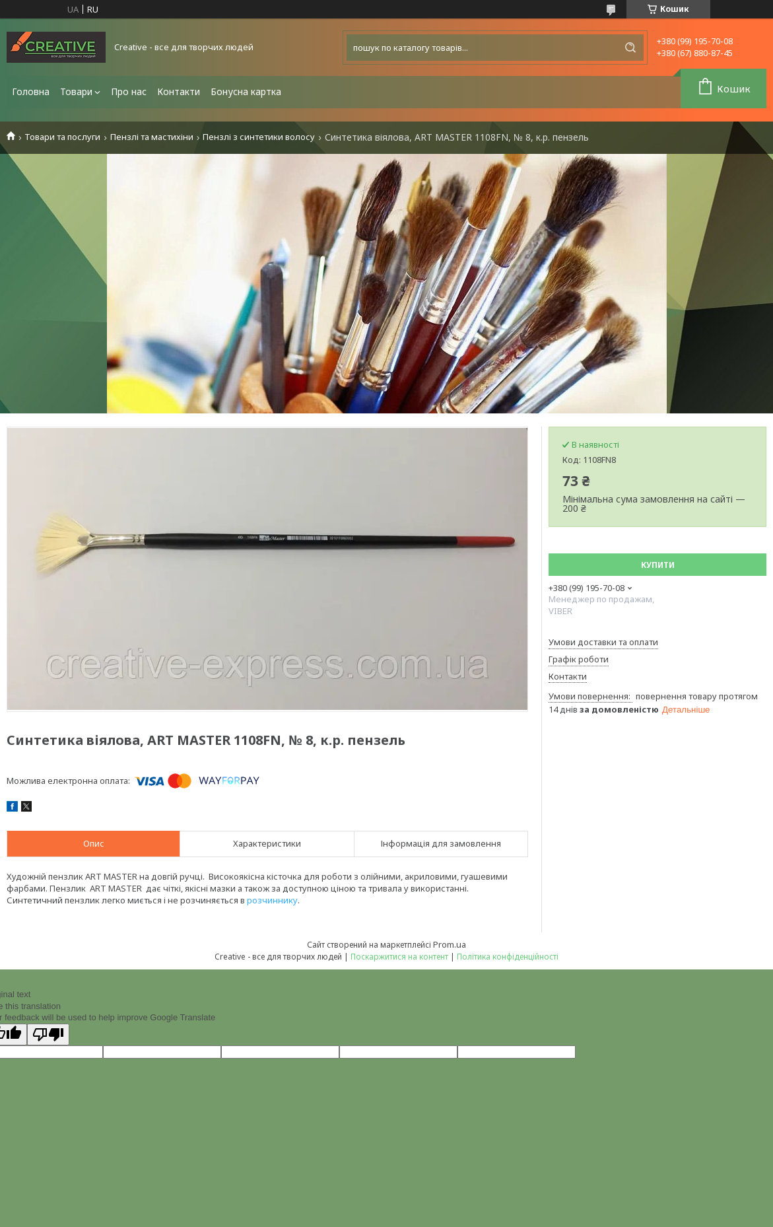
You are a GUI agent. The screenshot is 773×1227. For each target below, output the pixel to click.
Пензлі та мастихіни (151, 137)
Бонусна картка (246, 91)
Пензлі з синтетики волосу (259, 137)
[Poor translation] (48, 1034)
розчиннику (272, 900)
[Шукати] (630, 47)
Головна (31, 91)
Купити (658, 565)
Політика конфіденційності (507, 956)
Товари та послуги (62, 137)
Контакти (178, 91)
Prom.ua (449, 944)
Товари (76, 91)
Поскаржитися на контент (399, 956)
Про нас (129, 91)
